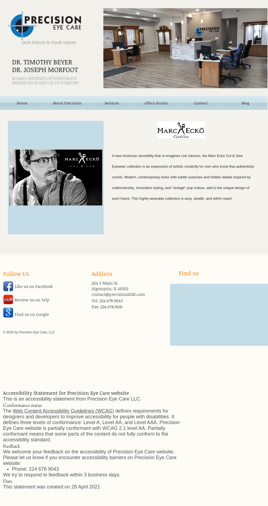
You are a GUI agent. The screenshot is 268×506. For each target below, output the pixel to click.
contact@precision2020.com (118, 294)
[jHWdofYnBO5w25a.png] (8, 299)
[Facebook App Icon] (8, 286)
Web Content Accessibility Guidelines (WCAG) (63, 411)
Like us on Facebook (34, 286)
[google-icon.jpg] (8, 313)
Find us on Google (32, 314)
